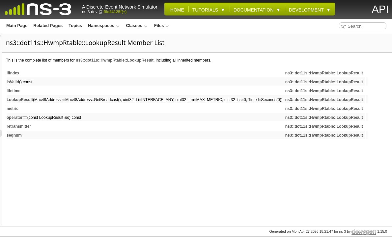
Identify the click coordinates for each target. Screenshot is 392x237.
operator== (99, 117)
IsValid (95, 82)
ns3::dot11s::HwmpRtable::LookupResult (197, 60)
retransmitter (101, 126)
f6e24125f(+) (115, 12)
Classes (137, 25)
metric (95, 108)
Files (161, 25)
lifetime (96, 91)
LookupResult (102, 99)
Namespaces (103, 25)
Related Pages (48, 25)
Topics (75, 25)
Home (176, 10)
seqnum (96, 135)
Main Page (16, 25)
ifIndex (95, 73)
